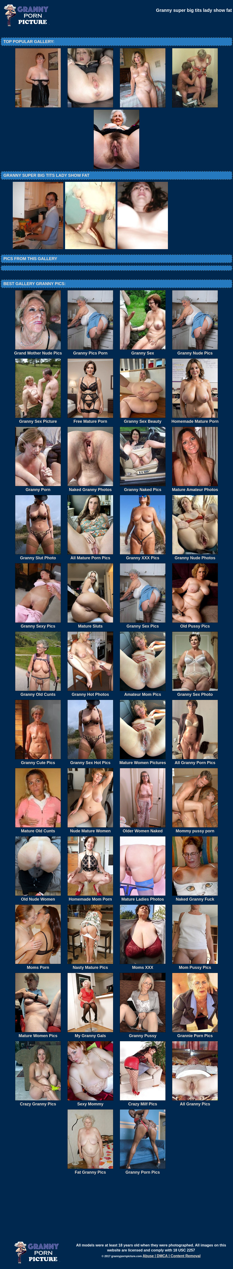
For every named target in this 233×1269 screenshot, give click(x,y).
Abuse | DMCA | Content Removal (172, 1256)
